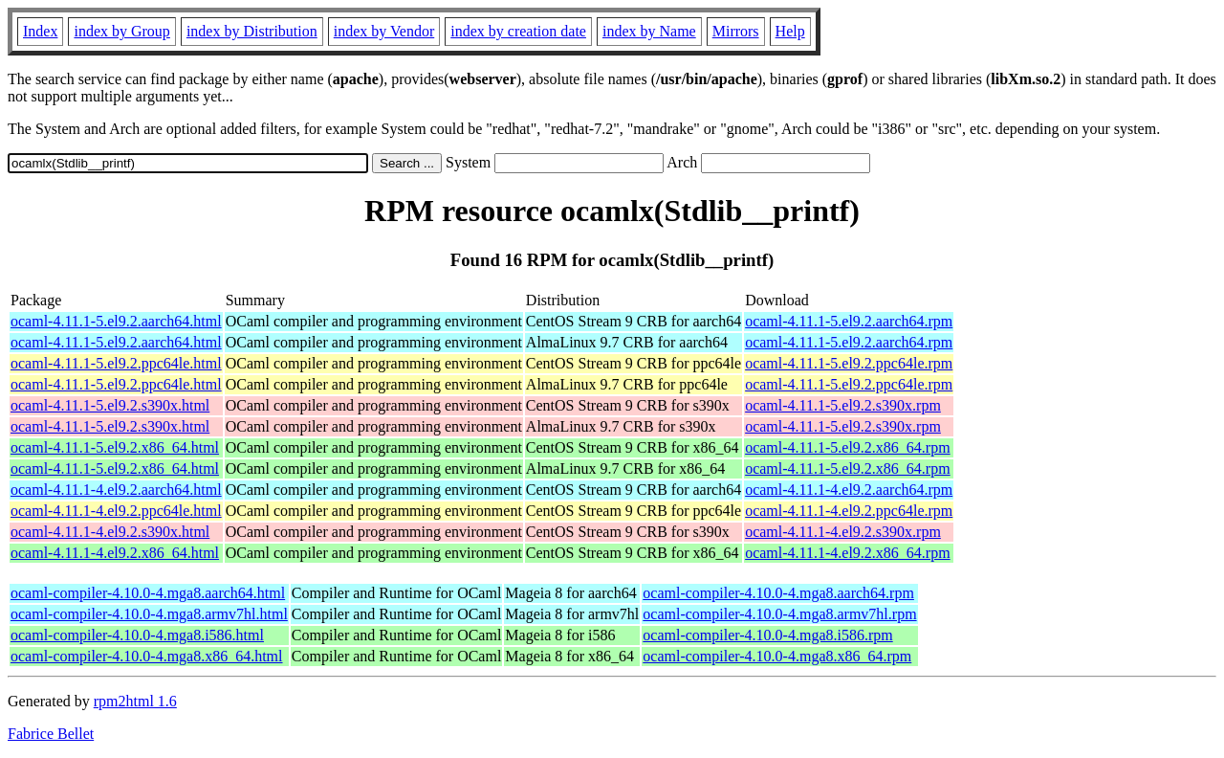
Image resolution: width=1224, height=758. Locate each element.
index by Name (649, 31)
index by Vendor (384, 31)
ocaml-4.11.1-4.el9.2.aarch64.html (116, 489)
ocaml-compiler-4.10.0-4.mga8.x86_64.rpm (777, 656)
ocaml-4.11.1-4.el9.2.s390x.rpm (843, 532)
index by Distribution (251, 31)
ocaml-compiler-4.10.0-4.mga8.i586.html (137, 635)
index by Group (121, 31)
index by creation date (518, 31)
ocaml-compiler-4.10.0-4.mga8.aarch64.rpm (778, 593)
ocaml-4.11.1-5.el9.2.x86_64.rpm (847, 447)
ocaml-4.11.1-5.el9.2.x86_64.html (115, 447)
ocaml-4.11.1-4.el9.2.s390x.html (110, 532)
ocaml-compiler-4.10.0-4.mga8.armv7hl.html (149, 614)
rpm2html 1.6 (135, 701)
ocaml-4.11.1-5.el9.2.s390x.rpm (843, 405)
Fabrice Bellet (51, 733)
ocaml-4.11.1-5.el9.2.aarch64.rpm (848, 321)
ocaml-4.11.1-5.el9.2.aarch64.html (116, 321)
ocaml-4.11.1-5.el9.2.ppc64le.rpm (848, 363)
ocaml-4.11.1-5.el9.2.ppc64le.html (116, 363)
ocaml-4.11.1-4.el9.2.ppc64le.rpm (848, 510)
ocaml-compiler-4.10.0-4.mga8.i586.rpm (767, 635)
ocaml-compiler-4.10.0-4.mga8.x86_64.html (147, 656)
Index (40, 31)
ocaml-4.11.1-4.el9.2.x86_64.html (115, 553)
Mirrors (735, 31)
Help (790, 31)
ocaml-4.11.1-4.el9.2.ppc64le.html (116, 510)
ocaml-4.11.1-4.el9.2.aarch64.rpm (848, 489)
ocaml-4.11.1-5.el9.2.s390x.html (110, 405)
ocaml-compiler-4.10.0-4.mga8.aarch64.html (148, 593)
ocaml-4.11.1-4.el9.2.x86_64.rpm (847, 553)
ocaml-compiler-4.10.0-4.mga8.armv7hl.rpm (779, 614)
